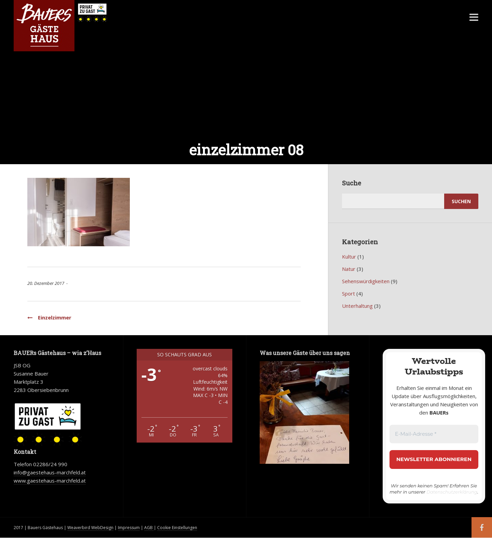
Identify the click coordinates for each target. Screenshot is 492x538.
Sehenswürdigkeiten (366, 281)
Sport (348, 293)
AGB (149, 527)
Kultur (349, 256)
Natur (348, 268)
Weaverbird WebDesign (90, 527)
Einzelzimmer (49, 317)
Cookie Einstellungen (177, 527)
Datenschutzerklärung (451, 492)
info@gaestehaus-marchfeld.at (50, 472)
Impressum (129, 527)
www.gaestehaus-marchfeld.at (50, 480)
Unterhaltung (357, 305)
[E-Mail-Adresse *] (434, 434)
